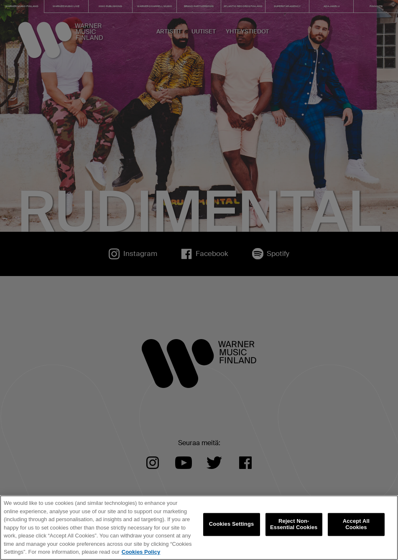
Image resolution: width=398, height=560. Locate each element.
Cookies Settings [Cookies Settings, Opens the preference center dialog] (231, 524)
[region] (199, 527)
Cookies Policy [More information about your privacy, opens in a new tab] (141, 552)
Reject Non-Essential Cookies (293, 524)
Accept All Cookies (356, 524)
